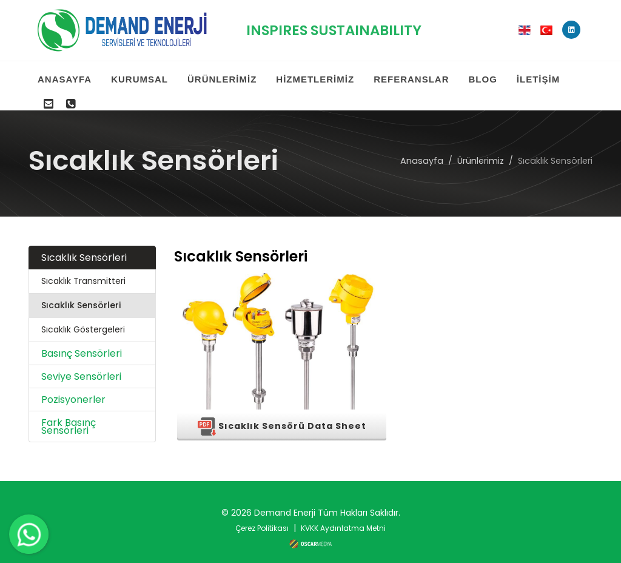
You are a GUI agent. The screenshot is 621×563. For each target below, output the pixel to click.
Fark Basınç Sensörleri (68, 414)
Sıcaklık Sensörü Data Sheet (282, 414)
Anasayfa (421, 148)
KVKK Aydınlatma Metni (343, 516)
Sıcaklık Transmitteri (83, 269)
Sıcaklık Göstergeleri (83, 317)
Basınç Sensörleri (81, 341)
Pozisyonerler (73, 387)
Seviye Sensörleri (81, 364)
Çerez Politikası (262, 516)
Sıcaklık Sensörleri (84, 245)
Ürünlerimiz (480, 148)
